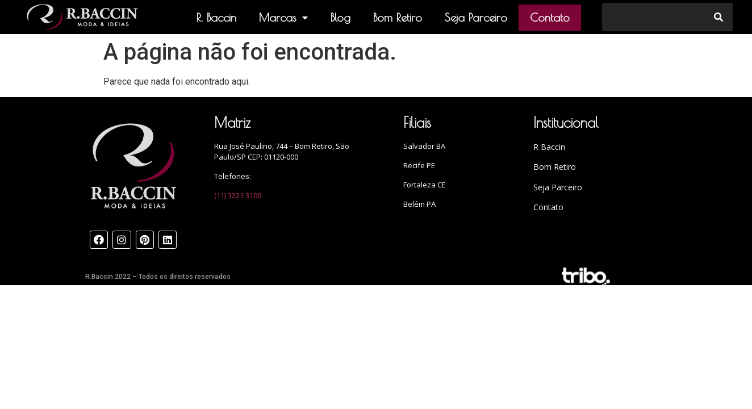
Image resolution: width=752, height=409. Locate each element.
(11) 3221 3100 (237, 195)
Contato (550, 17)
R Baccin (549, 146)
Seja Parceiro (476, 17)
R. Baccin (216, 17)
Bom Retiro (397, 17)
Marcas (283, 17)
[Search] (718, 17)
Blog (340, 17)
